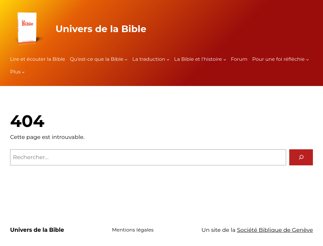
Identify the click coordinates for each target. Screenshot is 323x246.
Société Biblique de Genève (275, 229)
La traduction (148, 59)
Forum (239, 59)
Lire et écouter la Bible (37, 59)
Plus (15, 72)
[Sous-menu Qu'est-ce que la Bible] (126, 59)
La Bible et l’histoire (198, 59)
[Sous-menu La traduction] (168, 59)
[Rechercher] (301, 157)
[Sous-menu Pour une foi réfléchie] (307, 59)
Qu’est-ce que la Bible (96, 59)
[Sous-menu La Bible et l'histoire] (224, 59)
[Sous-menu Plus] (23, 72)
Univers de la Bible (101, 28)
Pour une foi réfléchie (278, 59)
